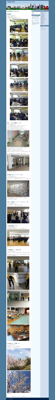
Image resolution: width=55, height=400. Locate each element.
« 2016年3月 (13, 396)
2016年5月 (37, 20)
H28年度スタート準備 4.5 (13, 343)
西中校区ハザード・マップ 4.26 (14, 174)
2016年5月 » (24, 396)
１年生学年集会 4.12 (12, 225)
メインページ (17, 396)
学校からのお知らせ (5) (43, 19)
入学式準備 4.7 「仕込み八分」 (14, 249)
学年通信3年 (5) (42, 16)
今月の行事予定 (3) (43, 15)
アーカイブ (20, 396)
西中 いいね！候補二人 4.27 (14, 122)
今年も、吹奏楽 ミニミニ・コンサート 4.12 (17, 201)
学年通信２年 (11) (43, 18)
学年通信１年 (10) (43, 17)
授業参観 (9, 14)
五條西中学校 (11, 2)
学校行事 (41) (42, 20)
